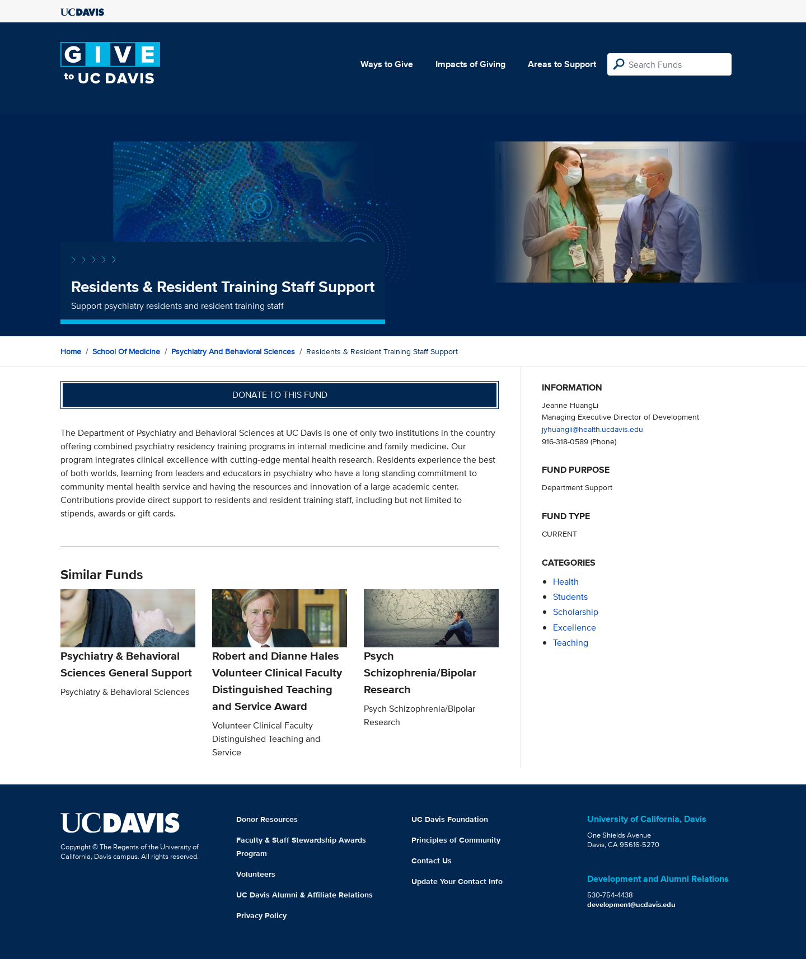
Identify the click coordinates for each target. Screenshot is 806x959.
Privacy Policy (261, 915)
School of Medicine (126, 351)
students (570, 596)
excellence (574, 627)
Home (70, 351)
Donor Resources (267, 819)
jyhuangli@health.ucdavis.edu (592, 429)
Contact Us (431, 860)
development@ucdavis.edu (631, 904)
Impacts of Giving (470, 64)
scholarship (575, 611)
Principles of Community (455, 839)
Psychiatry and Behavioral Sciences (233, 351)
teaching (570, 642)
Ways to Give (386, 64)
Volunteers (255, 874)
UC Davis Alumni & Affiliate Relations (304, 894)
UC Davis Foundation (449, 819)
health (566, 581)
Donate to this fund (279, 394)
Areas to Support (562, 64)
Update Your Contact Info (457, 881)
